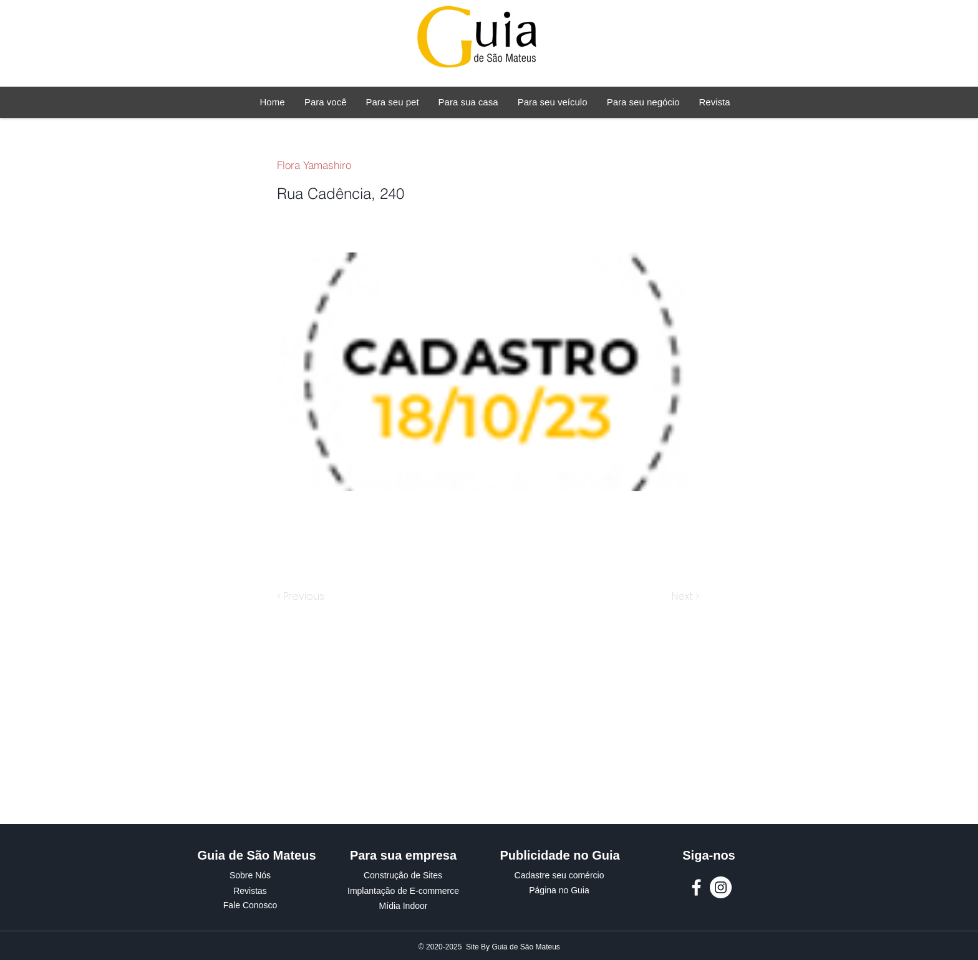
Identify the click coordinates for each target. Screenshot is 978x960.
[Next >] (684, 596)
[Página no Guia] (559, 890)
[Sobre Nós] (250, 875)
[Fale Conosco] (250, 905)
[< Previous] (302, 596)
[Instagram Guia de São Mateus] (721, 887)
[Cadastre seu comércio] (559, 875)
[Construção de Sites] (403, 875)
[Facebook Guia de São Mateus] (696, 887)
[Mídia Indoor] (403, 906)
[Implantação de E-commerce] (403, 891)
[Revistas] (250, 891)
